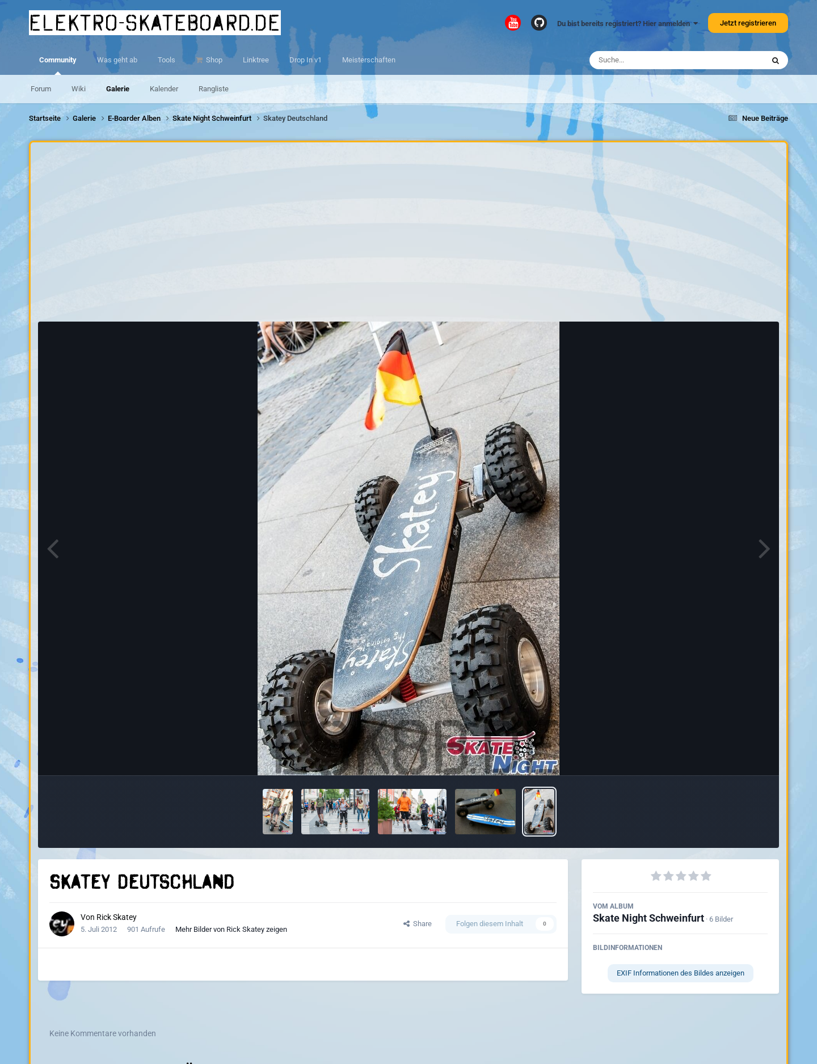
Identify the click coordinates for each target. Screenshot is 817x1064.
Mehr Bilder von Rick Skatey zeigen (231, 929)
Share (417, 923)
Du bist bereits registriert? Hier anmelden (627, 23)
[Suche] (654, 60)
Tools (166, 60)
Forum (41, 89)
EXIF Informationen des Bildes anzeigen (680, 973)
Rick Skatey (116, 917)
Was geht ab (117, 60)
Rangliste (214, 89)
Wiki (78, 89)
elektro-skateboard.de (155, 22)
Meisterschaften (368, 60)
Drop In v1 (305, 60)
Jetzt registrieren (748, 23)
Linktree (256, 60)
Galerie (117, 89)
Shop (213, 60)
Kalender (164, 89)
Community (58, 65)
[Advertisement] (408, 234)
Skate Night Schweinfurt (648, 918)
